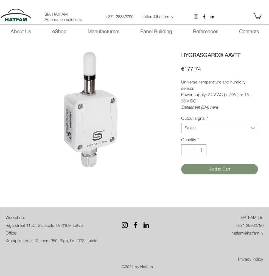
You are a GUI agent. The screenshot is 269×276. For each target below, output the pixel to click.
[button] (257, 15)
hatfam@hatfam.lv (157, 16)
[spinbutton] (193, 150)
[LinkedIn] (212, 16)
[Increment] (202, 150)
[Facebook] (204, 16)
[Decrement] (185, 150)
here (214, 107)
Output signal (194, 118)
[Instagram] (196, 16)
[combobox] (219, 128)
